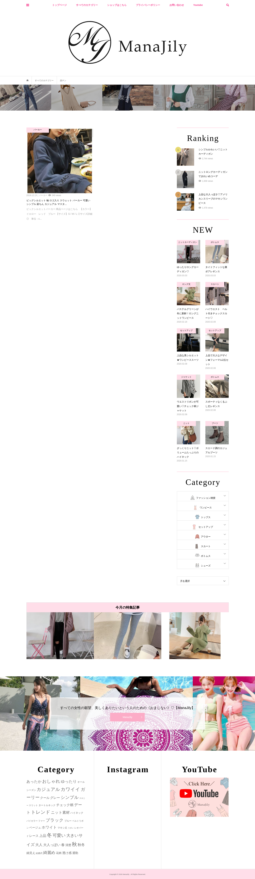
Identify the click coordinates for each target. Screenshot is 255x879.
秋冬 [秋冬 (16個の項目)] (81, 845)
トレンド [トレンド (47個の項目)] (40, 812)
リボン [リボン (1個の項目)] (71, 828)
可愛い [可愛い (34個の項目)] (59, 835)
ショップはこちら (117, 5)
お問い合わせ (176, 5)
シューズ (206, 565)
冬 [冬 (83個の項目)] (49, 835)
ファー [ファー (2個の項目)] (41, 821)
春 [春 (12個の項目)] (63, 845)
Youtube (198, 5)
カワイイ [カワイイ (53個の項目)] (70, 789)
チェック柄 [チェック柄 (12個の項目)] (64, 805)
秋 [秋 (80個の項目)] (74, 844)
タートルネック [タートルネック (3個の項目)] (47, 805)
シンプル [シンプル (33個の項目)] (70, 797)
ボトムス (206, 556)
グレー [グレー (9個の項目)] (55, 798)
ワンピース (206, 507)
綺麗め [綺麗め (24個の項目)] (49, 852)
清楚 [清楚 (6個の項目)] (68, 845)
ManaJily (127, 717)
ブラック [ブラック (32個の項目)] (55, 820)
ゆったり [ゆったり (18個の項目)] (69, 781)
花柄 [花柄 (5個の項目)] (59, 852)
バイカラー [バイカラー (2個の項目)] (32, 821)
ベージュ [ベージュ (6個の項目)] (35, 827)
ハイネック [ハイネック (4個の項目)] (76, 812)
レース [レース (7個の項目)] (34, 836)
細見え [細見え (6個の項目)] (30, 853)
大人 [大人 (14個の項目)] (39, 845)
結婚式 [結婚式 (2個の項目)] (39, 853)
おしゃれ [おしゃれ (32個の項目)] (51, 781)
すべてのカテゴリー (87, 5)
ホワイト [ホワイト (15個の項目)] (49, 827)
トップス (206, 517)
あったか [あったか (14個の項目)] (34, 781)
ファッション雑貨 (205, 498)
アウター (206, 536)
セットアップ (205, 527)
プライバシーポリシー (148, 5)
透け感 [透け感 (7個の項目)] (67, 853)
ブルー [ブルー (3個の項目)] (68, 820)
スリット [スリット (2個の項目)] (33, 805)
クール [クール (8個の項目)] (44, 798)
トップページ (59, 5)
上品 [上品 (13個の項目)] (42, 836)
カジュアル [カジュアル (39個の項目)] (48, 789)
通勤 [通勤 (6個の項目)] (75, 853)
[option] (60, 635)
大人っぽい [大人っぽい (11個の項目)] (52, 845)
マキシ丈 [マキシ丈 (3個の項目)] (62, 827)
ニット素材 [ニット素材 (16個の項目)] (60, 812)
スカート (206, 546)
